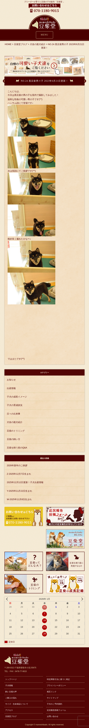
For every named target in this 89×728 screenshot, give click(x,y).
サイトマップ (52, 698)
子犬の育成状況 (14, 405)
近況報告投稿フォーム (56, 710)
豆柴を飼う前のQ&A (17, 447)
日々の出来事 (13, 413)
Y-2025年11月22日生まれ (19, 491)
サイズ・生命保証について (16, 704)
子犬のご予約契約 (54, 704)
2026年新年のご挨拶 (17, 465)
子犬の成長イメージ (17, 396)
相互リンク (51, 692)
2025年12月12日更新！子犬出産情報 (25, 482)
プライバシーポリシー (56, 685)
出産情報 (11, 388)
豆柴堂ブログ (11, 716)
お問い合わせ (52, 716)
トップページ (11, 679)
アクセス (9, 710)
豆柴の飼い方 (13, 439)
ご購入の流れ (11, 698)
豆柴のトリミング (16, 430)
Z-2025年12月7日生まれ (19, 474)
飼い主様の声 (11, 692)
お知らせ (11, 379)
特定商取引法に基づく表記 (58, 679)
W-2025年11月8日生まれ (19, 499)
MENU (44, 35)
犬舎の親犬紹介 (14, 422)
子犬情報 (9, 685)
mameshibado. (42, 725)
